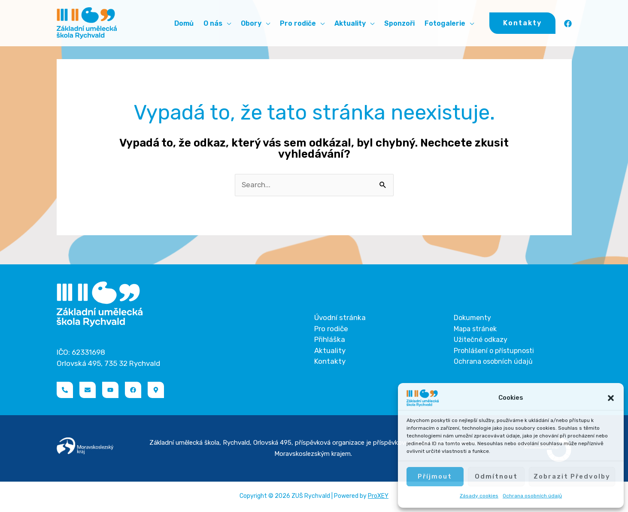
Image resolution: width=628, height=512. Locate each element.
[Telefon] (65, 390)
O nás (212, 23)
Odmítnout (496, 476)
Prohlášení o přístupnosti (494, 351)
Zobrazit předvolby (572, 476)
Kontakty (330, 361)
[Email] (87, 390)
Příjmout (435, 476)
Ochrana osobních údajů (532, 496)
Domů (184, 23)
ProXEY (378, 496)
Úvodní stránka (340, 317)
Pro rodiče (298, 23)
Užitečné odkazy (480, 339)
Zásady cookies (479, 496)
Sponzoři (399, 23)
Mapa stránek (475, 329)
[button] (611, 398)
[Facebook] (568, 23)
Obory (251, 23)
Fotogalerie (445, 23)
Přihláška (329, 339)
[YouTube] (110, 390)
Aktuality (350, 23)
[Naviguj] (156, 390)
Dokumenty (472, 318)
